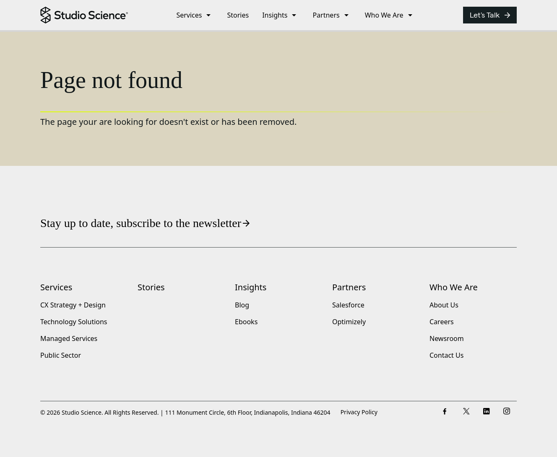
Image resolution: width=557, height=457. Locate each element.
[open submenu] (208, 15)
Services (56, 287)
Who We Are (453, 287)
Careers (441, 322)
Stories (151, 287)
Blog (242, 305)
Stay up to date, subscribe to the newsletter (145, 223)
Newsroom (446, 338)
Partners (349, 287)
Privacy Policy (359, 412)
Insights (250, 287)
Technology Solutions (73, 322)
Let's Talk (491, 15)
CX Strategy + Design (73, 305)
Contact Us (446, 355)
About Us (443, 305)
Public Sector (60, 355)
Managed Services (68, 338)
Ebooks (246, 322)
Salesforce (348, 305)
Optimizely (349, 322)
